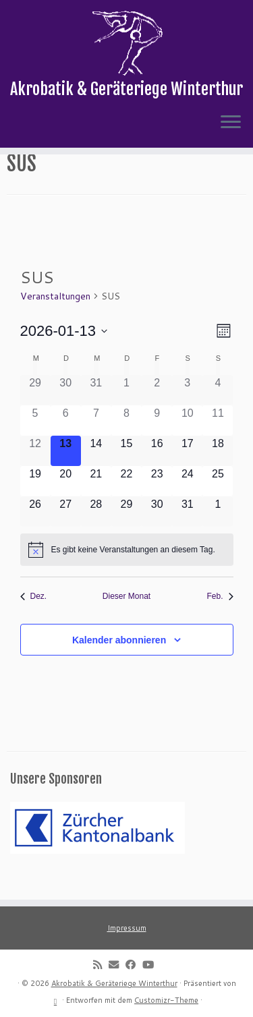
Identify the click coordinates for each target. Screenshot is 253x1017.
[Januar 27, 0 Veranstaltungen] (66, 535)
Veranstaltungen (55, 319)
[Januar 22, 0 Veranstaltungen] (126, 504)
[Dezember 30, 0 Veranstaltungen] (66, 413)
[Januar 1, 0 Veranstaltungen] (126, 413)
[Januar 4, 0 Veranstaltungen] (217, 413)
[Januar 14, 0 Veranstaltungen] (96, 474)
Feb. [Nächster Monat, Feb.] (219, 619)
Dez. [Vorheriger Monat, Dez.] (33, 619)
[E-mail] (117, 964)
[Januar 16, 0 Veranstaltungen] (157, 474)
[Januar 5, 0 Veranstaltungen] (35, 443)
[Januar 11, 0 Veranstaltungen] (217, 443)
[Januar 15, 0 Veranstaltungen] (126, 474)
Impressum (126, 928)
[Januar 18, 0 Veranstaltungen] (217, 474)
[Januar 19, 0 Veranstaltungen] (35, 504)
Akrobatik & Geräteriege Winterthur (114, 983)
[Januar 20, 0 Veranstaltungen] (66, 504)
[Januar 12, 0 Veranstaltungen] (35, 474)
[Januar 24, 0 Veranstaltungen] (187, 504)
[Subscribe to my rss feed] (101, 964)
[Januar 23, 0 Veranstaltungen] (157, 504)
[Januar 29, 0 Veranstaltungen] (126, 535)
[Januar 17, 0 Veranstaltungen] (187, 474)
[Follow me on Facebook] (133, 964)
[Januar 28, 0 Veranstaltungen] (96, 535)
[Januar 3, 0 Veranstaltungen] (187, 413)
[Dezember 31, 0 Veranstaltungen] (96, 413)
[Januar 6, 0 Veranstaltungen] (66, 443)
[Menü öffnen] (231, 125)
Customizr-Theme (166, 1000)
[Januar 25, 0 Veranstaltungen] (217, 504)
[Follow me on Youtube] (151, 964)
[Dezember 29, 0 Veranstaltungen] (35, 413)
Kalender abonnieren (119, 663)
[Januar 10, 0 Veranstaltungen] (187, 443)
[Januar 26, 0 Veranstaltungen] (35, 535)
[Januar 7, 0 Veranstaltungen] (96, 443)
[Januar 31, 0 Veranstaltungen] (187, 535)
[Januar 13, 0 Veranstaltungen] (66, 474)
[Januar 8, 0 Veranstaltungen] (126, 443)
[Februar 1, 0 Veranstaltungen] (217, 535)
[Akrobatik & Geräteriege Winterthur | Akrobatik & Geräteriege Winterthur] (126, 44)
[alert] (126, 573)
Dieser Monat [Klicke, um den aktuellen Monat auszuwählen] (126, 619)
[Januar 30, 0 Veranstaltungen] (157, 535)
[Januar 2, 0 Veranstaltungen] (157, 413)
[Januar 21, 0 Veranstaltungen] (96, 504)
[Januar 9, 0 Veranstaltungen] (157, 443)
